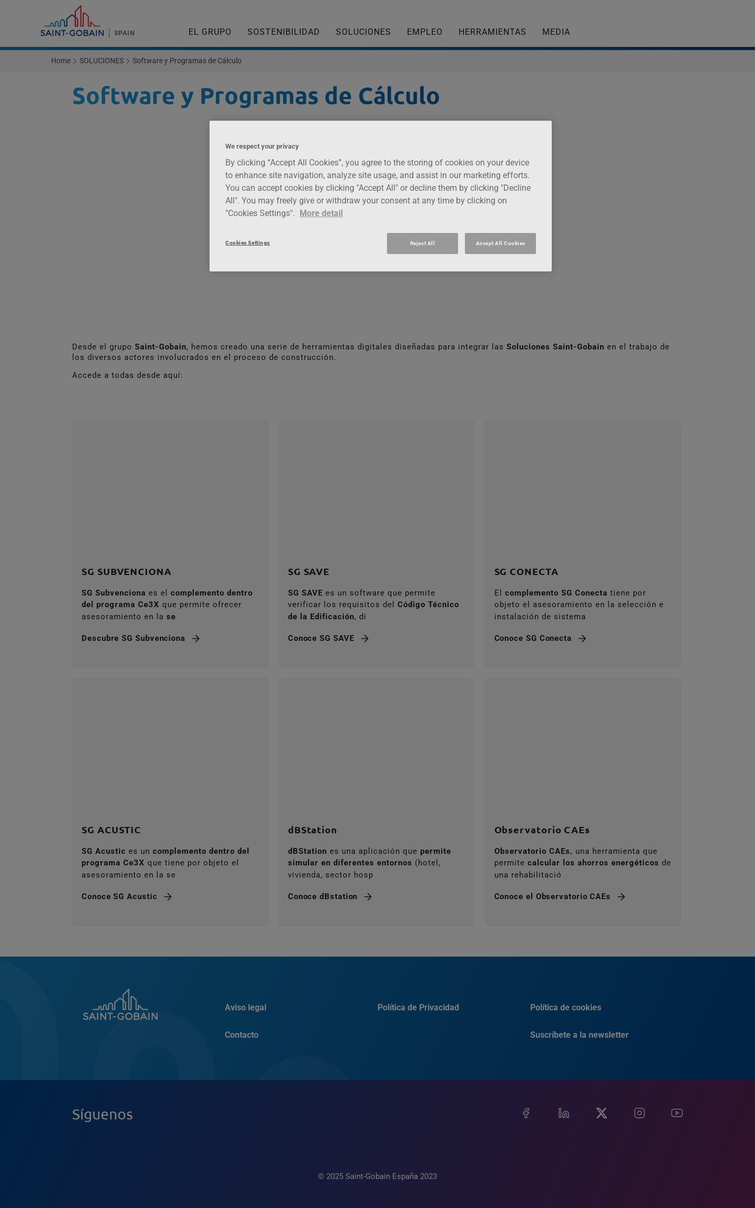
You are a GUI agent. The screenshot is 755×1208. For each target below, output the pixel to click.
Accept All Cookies (500, 243)
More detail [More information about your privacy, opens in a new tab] (321, 213)
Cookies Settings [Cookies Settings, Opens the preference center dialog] (247, 242)
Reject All (422, 243)
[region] (381, 196)
